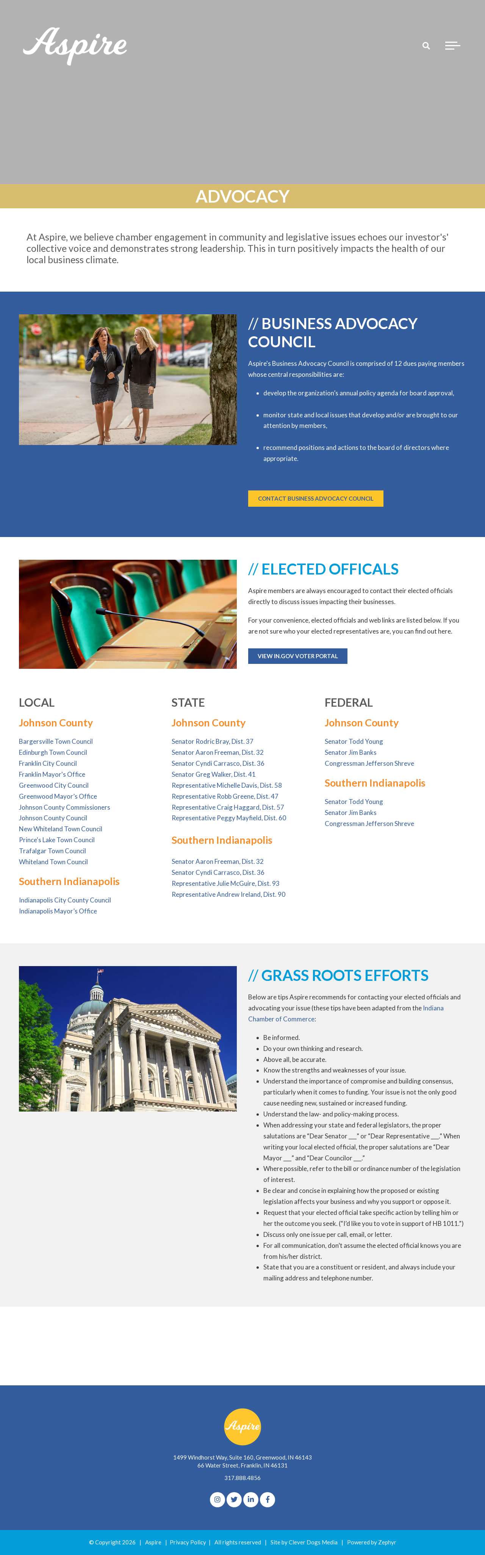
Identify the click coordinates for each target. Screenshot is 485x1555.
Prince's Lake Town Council (57, 840)
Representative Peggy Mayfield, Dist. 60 (229, 818)
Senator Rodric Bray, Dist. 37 (212, 741)
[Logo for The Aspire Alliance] (76, 45)
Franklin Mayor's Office (52, 774)
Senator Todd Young (354, 741)
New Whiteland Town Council (60, 829)
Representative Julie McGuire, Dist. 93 (226, 883)
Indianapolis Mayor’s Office (58, 911)
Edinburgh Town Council (53, 752)
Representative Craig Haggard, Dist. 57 (228, 807)
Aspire (153, 1542)
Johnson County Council (53, 818)
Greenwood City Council (54, 785)
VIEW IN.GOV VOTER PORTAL (298, 656)
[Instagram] (217, 1499)
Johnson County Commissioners (64, 807)
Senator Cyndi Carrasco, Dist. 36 (218, 763)
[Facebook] (267, 1499)
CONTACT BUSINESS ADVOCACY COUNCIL (316, 498)
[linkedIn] (250, 1499)
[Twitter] (234, 1499)
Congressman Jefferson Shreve (369, 763)
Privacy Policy (188, 1542)
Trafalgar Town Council (52, 851)
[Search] (426, 45)
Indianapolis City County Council (65, 900)
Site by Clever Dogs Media (304, 1542)
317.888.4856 (242, 1477)
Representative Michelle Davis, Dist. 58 (227, 785)
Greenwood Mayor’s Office (58, 796)
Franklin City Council (48, 763)
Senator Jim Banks (351, 752)
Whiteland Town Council (53, 862)
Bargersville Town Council (56, 741)
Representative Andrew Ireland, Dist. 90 (228, 894)
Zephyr (387, 1542)
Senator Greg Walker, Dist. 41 (214, 774)
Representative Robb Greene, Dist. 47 (225, 796)
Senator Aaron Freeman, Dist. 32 (218, 752)
